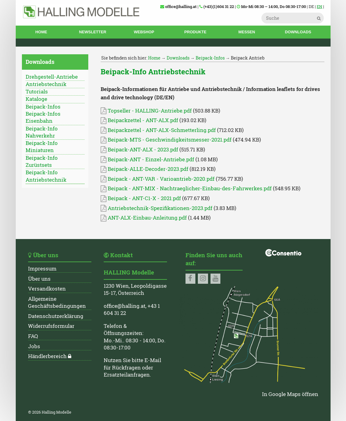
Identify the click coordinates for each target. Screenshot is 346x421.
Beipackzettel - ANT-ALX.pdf (139, 120)
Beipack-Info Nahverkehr (42, 132)
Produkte (195, 32)
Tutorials (37, 91)
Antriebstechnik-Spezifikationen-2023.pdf (156, 208)
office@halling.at (124, 306)
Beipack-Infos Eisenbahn (43, 117)
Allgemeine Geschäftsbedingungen (57, 302)
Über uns (39, 278)
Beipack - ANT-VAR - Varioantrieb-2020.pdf (158, 178)
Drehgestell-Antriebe (52, 76)
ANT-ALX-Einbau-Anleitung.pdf (144, 217)
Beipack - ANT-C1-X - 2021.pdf (141, 198)
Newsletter (92, 32)
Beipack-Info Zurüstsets (42, 161)
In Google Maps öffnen (290, 394)
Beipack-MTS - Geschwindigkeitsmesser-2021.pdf (166, 139)
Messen (246, 32)
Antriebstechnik (46, 84)
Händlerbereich (47, 356)
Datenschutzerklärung (55, 316)
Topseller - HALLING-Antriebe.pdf (146, 110)
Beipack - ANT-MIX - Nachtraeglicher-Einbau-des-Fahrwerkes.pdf (186, 188)
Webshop (144, 32)
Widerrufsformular (51, 326)
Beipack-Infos (43, 106)
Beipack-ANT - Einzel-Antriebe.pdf (147, 159)
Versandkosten (47, 288)
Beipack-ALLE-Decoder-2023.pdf (144, 169)
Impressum (42, 268)
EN (319, 6)
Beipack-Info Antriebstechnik (46, 176)
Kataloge (36, 99)
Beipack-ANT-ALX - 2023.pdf (139, 149)
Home (41, 32)
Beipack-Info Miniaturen (42, 147)
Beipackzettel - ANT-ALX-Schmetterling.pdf (158, 130)
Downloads (298, 32)
